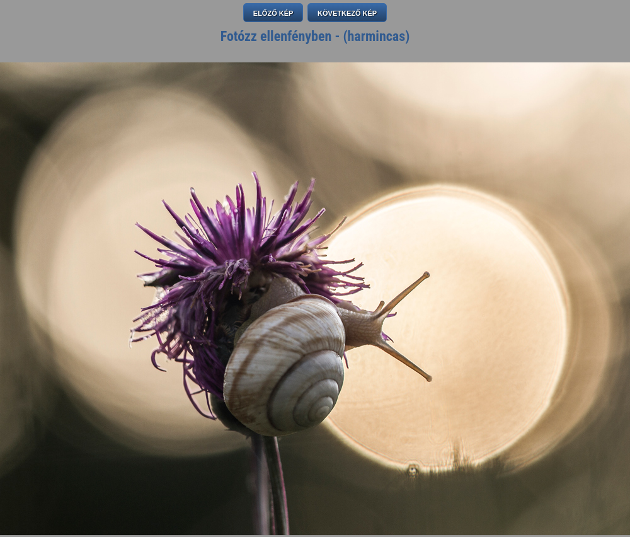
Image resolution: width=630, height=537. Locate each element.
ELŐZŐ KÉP (273, 13)
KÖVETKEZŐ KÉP (347, 13)
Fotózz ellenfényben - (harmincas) (315, 36)
